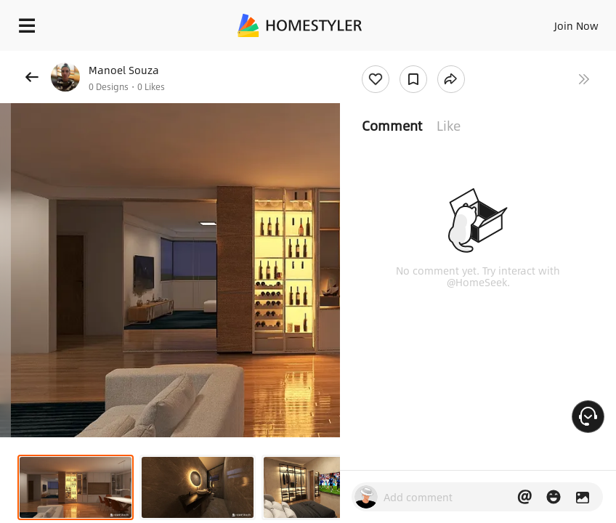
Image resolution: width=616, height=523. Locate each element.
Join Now (576, 25)
